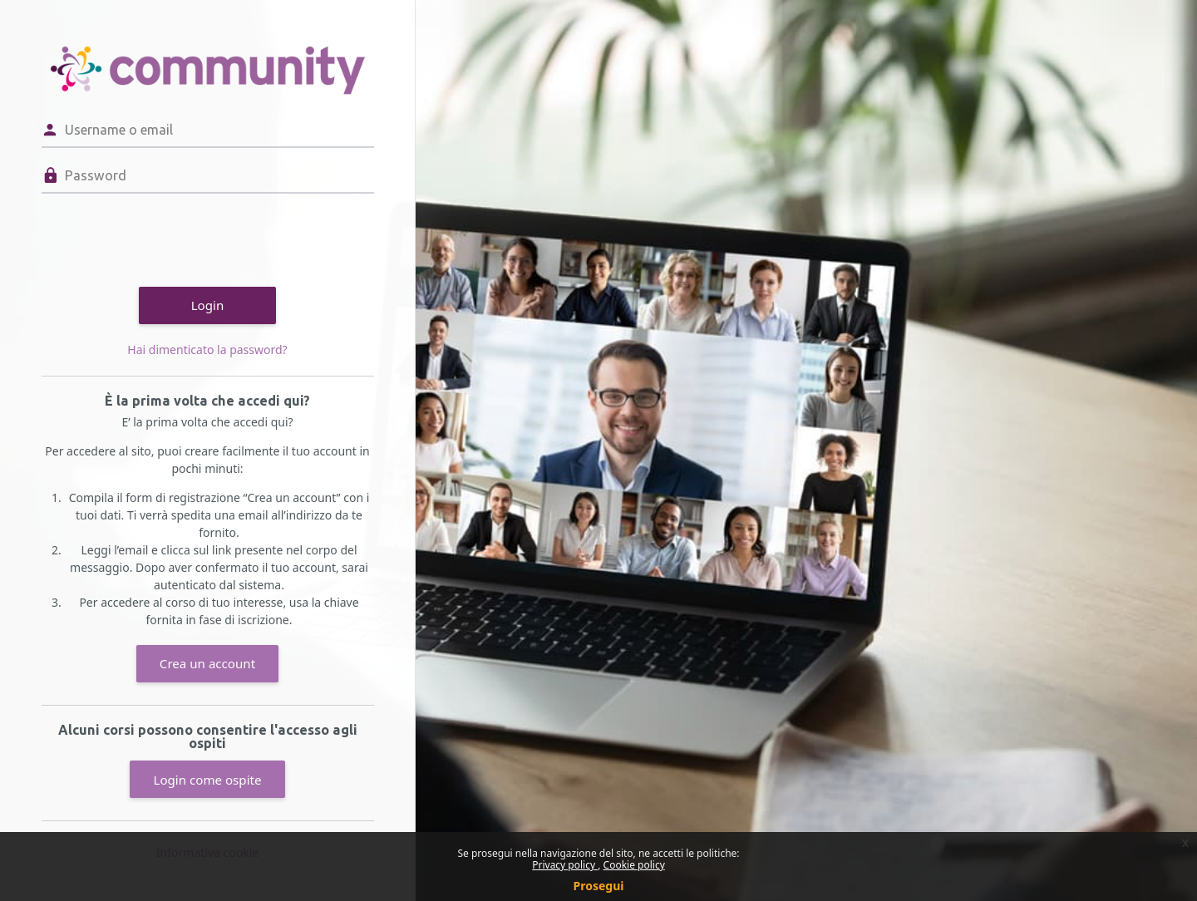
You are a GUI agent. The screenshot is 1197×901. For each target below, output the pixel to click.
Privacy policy (565, 865)
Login (207, 305)
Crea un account (207, 663)
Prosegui (599, 886)
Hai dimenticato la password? (207, 349)
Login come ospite (207, 779)
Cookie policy (634, 865)
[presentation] (168, 237)
